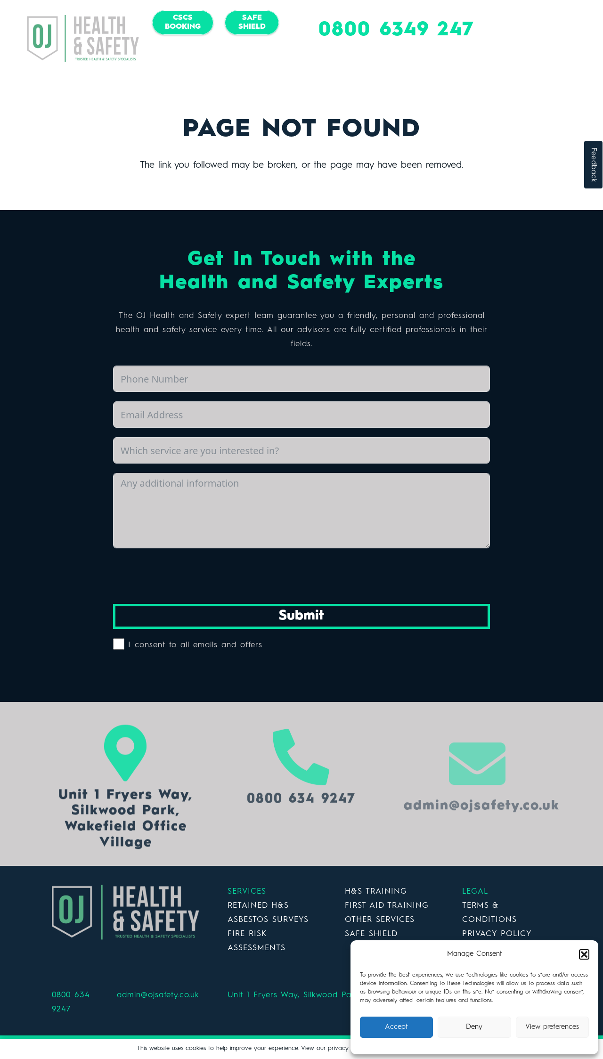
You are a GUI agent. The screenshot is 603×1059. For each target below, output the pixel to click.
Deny (474, 1027)
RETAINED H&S (258, 906)
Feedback (593, 164)
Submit (301, 616)
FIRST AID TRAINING (387, 906)
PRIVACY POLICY (497, 934)
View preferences (552, 1027)
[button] (584, 954)
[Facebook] (196, 57)
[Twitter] (215, 57)
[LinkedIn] (234, 57)
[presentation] (184, 576)
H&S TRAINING (376, 892)
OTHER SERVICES (380, 920)
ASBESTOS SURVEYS (268, 920)
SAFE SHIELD (371, 934)
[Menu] (581, 38)
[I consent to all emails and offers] (118, 644)
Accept (396, 1027)
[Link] (83, 38)
